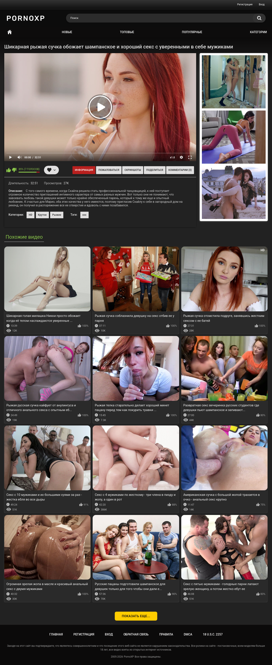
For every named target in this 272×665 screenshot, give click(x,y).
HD (30, 214)
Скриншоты (133, 170)
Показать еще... (136, 616)
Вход (262, 4)
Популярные (192, 32)
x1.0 (172, 157)
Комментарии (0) (180, 170)
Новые (67, 32)
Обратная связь (136, 634)
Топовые (127, 32)
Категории (258, 32)
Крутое (42, 214)
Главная (9, 32)
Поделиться (154, 170)
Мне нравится (8, 170)
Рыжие (56, 214)
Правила (166, 634)
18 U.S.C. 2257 (212, 634)
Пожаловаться (108, 170)
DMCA (188, 634)
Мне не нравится (14, 170)
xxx (84, 214)
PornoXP (129, 656)
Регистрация (244, 4)
